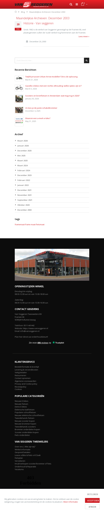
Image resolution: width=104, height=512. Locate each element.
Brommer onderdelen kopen (27, 429)
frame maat (30, 224)
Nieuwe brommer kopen (25, 423)
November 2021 (24, 195)
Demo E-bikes (21, 406)
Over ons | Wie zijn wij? (25, 446)
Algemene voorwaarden (25, 381)
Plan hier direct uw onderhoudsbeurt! (31, 336)
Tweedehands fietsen (24, 418)
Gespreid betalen (22, 452)
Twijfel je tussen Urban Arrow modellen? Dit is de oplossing (51, 76)
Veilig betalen (21, 372)
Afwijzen (92, 506)
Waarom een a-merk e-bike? (37, 118)
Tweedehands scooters (25, 426)
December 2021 (24, 190)
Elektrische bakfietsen (24, 409)
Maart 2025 (22, 160)
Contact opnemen (23, 378)
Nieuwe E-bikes (21, 401)
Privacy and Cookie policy (26, 384)
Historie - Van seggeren (39, 23)
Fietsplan (19, 458)
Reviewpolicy (20, 386)
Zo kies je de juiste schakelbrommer (41, 108)
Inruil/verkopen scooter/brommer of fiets (33, 463)
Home (16, 11)
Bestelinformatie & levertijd (27, 366)
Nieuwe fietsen (21, 404)
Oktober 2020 (23, 205)
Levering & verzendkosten (26, 369)
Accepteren (93, 500)
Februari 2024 (23, 170)
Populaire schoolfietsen (25, 412)
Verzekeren (20, 461)
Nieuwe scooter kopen (25, 421)
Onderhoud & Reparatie (25, 466)
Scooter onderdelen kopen (27, 432)
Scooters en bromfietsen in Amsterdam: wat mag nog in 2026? (52, 95)
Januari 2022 (23, 185)
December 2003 (24, 210)
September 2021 (24, 200)
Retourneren (20, 375)
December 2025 (24, 150)
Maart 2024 (22, 165)
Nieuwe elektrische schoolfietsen (29, 415)
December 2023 (24, 175)
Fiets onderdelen (22, 435)
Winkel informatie (22, 449)
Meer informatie (70, 501)
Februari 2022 (23, 180)
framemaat (20, 224)
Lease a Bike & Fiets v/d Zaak (28, 455)
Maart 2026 (22, 140)
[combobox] (52, 60)
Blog (23, 12)
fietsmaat (40, 224)
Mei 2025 (21, 155)
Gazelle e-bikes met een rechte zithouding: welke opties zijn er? (53, 85)
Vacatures (19, 469)
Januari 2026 (23, 145)
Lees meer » (84, 36)
